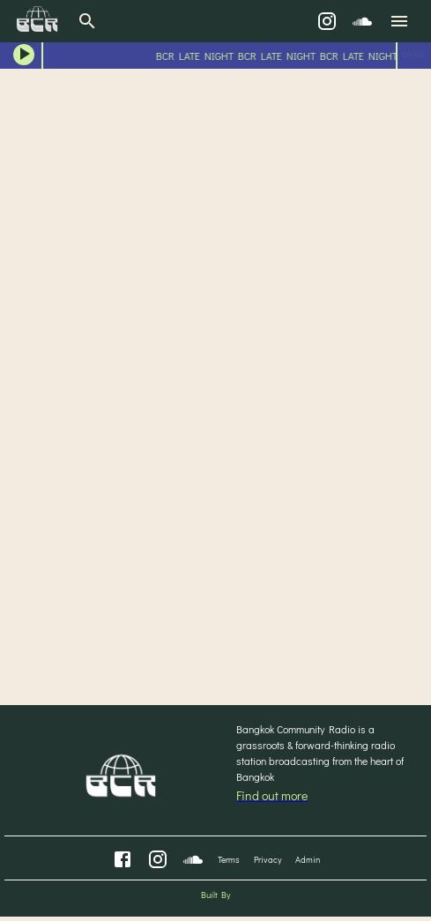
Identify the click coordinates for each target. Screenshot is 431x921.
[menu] (399, 21)
